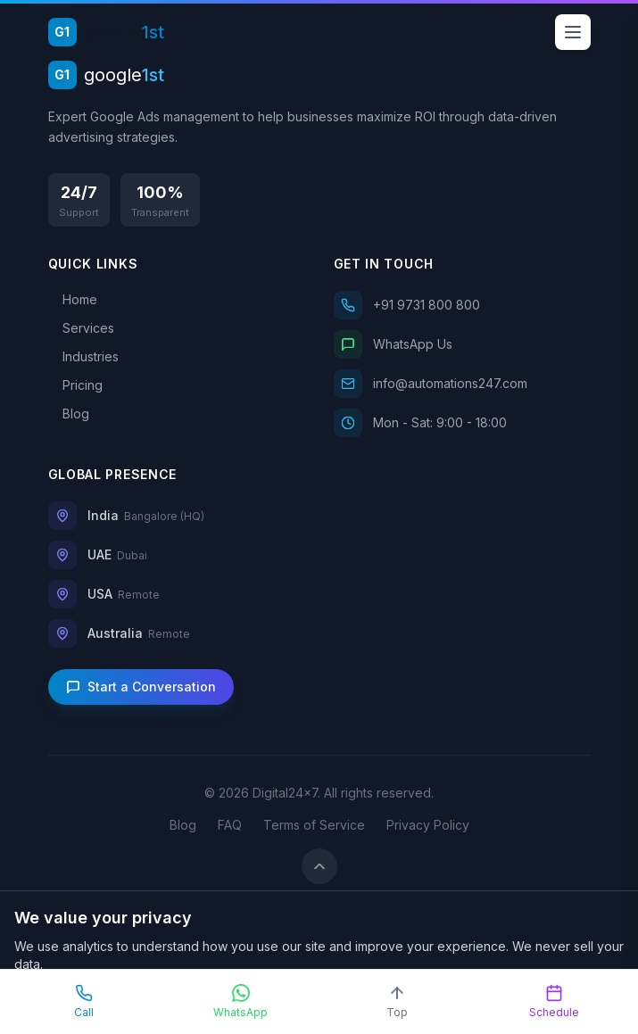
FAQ (230, 824)
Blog (183, 824)
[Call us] (462, 305)
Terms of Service (314, 824)
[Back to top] (319, 866)
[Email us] (462, 383)
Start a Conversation (141, 686)
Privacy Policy (427, 824)
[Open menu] (573, 32)
